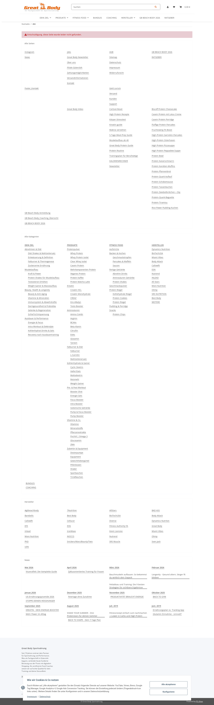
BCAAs (73, 322)
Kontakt (70, 83)
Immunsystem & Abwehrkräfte (42, 302)
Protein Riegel (115, 290)
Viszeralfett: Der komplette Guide (41, 571)
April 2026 (72, 567)
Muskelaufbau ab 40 (119, 140)
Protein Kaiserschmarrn (163, 161)
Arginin (73, 318)
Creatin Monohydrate (80, 294)
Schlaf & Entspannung (38, 314)
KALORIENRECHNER (118, 161)
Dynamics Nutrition (161, 249)
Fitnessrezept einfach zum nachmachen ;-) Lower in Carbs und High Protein (128, 614)
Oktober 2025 (158, 592)
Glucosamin (75, 440)
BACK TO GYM (159, 596)
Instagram (29, 52)
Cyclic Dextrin (76, 367)
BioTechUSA (157, 253)
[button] (168, 7)
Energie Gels (76, 395)
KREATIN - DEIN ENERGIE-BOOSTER (42, 610)
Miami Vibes (157, 257)
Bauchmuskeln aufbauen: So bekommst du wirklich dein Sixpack (128, 576)
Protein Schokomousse (162, 181)
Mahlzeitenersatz (78, 359)
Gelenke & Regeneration (39, 310)
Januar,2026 (30, 592)
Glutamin (74, 338)
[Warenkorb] (184, 7)
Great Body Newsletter (77, 57)
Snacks (112, 310)
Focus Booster (76, 399)
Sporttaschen (76, 473)
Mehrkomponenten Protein (83, 269)
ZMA (72, 444)
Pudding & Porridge (118, 306)
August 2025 (73, 606)
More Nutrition (159, 285)
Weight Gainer (77, 383)
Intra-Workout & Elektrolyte (40, 326)
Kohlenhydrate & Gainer (78, 363)
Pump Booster (77, 416)
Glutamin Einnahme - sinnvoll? (167, 614)
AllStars (113, 510)
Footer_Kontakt (32, 88)
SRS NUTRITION (159, 294)
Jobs (69, 52)
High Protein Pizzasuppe (163, 145)
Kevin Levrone (116, 531)
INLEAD (155, 277)
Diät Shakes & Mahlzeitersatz (41, 253)
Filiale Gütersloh (74, 67)
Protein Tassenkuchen (162, 187)
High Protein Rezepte (119, 114)
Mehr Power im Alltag (36, 614)
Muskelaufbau (31, 269)
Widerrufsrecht (116, 72)
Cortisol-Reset (115, 109)
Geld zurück (115, 88)
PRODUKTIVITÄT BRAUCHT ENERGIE (127, 596)
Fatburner (75, 351)
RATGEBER (169, 17)
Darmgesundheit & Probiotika (42, 306)
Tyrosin (73, 342)
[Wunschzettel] (174, 7)
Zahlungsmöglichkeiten (78, 72)
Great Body (157, 526)
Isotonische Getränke (80, 408)
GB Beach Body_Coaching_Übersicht (41, 218)
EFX (26, 526)
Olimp (154, 290)
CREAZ (73, 298)
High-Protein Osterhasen (163, 140)
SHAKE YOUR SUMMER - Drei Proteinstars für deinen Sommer (82, 614)
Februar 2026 (158, 567)
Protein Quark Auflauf (162, 176)
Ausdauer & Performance (36, 318)
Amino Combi (76, 314)
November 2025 (117, 592)
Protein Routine (116, 150)
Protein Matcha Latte (80, 281)
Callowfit (156, 265)
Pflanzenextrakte (78, 432)
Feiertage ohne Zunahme (80, 596)
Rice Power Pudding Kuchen (165, 207)
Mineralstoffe (76, 428)
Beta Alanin (75, 326)
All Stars (155, 281)
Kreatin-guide (115, 124)
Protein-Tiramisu (159, 202)
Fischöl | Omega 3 (79, 436)
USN (27, 546)
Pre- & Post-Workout (76, 387)
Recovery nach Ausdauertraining (43, 334)
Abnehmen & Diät (33, 249)
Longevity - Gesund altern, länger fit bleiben (168, 576)
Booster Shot (76, 391)
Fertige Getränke (117, 269)
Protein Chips (119, 314)
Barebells (29, 515)
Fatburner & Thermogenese (41, 261)
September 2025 (32, 606)
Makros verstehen (117, 129)
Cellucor (71, 520)
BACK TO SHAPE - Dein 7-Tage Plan (84, 620)
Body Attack (157, 261)
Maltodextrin (76, 375)
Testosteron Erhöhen (38, 281)
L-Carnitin (75, 355)
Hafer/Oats (75, 371)
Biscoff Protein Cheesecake (164, 109)
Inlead (28, 531)
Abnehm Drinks (120, 273)
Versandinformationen (77, 78)
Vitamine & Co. (74, 420)
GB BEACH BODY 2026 (150, 17)
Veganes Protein (78, 273)
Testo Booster (76, 306)
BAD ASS (156, 510)
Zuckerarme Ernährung (39, 265)
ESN (154, 269)
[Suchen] (115, 7)
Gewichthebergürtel (79, 460)
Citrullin (74, 330)
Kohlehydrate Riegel (122, 294)
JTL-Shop (199, 701)
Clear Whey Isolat (78, 261)
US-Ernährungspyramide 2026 (40, 596)
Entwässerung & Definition (40, 257)
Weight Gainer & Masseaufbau (42, 285)
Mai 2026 (29, 567)
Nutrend (156, 273)
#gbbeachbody (32, 510)
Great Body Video (75, 109)
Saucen (116, 265)
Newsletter (114, 166)
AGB (111, 52)
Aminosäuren (73, 310)
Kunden (113, 98)
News (27, 57)
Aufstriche (114, 249)
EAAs (72, 334)
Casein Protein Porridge (163, 119)
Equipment (75, 456)
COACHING (31, 487)
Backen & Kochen (117, 253)
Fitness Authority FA (118, 526)
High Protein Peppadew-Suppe (166, 150)
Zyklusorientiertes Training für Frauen (86, 571)
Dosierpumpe (76, 452)
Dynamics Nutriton (160, 520)
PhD (26, 541)
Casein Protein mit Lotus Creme (166, 114)
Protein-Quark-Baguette (163, 197)
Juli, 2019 (113, 606)
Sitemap (113, 57)
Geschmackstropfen (122, 257)
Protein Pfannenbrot (161, 171)
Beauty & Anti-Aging (37, 294)
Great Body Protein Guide (121, 145)
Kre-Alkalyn (75, 302)
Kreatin (70, 285)
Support (113, 104)
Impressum (32, 696)
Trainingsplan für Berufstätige (123, 155)
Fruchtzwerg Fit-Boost (162, 129)
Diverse (112, 520)
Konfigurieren (168, 692)
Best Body (156, 298)
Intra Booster (76, 403)
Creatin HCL (75, 290)
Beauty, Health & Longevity (37, 290)
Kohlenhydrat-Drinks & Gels (41, 330)
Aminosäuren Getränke (123, 277)
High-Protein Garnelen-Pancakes (167, 135)
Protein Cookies (120, 298)
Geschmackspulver (118, 285)
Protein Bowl (158, 155)
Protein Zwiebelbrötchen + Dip (166, 192)
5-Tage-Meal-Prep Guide (120, 135)
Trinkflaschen (76, 477)
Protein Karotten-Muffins (163, 166)
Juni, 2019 (156, 606)
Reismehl (74, 379)
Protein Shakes (120, 281)
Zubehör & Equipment (77, 448)
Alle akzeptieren (168, 684)
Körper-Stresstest (117, 119)
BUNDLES (30, 483)
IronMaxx (71, 531)
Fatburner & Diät (75, 346)
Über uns (71, 62)
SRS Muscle (114, 541)
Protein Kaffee (77, 277)
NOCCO (70, 536)
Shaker (73, 469)
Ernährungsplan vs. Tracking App (168, 610)
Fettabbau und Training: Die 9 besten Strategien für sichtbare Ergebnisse (127, 586)
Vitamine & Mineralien (38, 298)
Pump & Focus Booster (80, 412)
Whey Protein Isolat (79, 257)
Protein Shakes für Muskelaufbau (43, 277)
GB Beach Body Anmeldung (37, 213)
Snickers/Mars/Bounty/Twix (80, 541)
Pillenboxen (75, 464)
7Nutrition (72, 510)
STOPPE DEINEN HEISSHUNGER (40, 600)
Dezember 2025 (74, 592)
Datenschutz (45, 696)
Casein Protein (77, 265)
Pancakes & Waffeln (122, 261)
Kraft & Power (34, 273)
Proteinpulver (73, 249)
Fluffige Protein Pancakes (163, 124)
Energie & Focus (35, 322)
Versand (113, 93)
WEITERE (156, 302)
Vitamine (74, 424)
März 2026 (114, 567)
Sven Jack (156, 541)
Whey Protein (76, 253)
